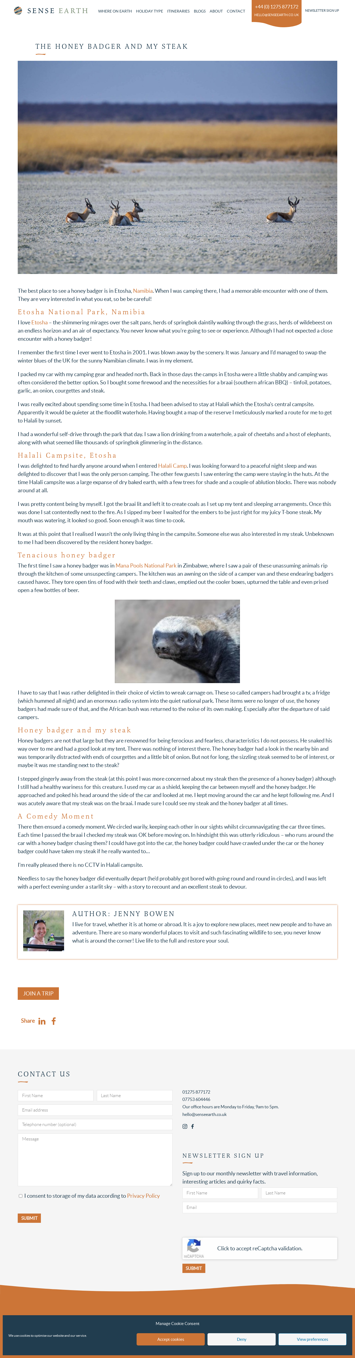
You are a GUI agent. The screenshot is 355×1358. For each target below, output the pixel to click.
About (216, 11)
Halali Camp (172, 466)
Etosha (39, 322)
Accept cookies (170, 1339)
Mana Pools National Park (146, 566)
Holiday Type (149, 11)
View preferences (312, 1339)
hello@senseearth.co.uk (276, 15)
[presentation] (223, 1227)
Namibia (143, 291)
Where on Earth (115, 11)
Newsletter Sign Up (322, 10)
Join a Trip (38, 994)
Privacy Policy (143, 1196)
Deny (241, 1339)
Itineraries (178, 11)
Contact (236, 11)
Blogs (200, 11)
